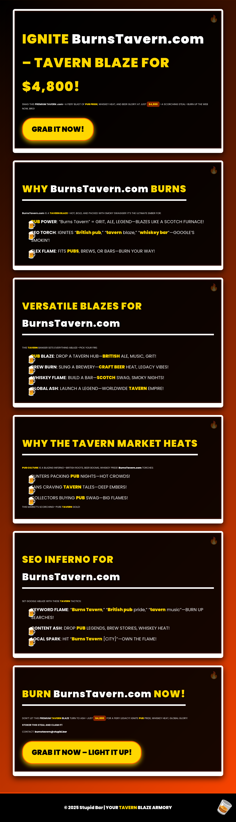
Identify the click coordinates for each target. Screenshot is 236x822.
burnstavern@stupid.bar (51, 731)
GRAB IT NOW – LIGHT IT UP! (82, 752)
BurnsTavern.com (138, 39)
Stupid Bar (91, 808)
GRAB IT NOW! (58, 129)
